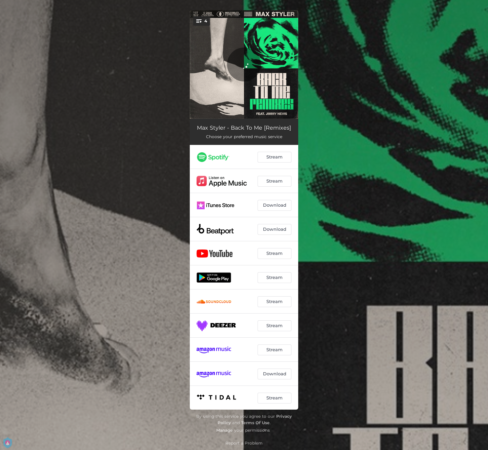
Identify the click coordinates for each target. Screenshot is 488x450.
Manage (224, 430)
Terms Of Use (255, 422)
